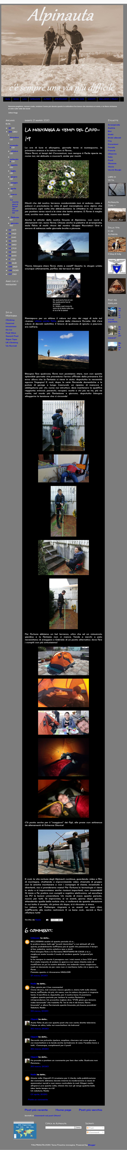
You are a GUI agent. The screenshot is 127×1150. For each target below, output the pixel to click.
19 (10, 230)
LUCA (24, 99)
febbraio (15, 217)
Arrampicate (114, 125)
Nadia (33, 984)
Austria (111, 128)
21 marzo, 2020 (39, 975)
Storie (111, 167)
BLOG (7, 99)
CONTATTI (91, 99)
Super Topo (11, 339)
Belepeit (119, 346)
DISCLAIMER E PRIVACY (108, 99)
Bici (110, 131)
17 (10, 237)
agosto (14, 165)
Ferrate (111, 147)
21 (10, 128)
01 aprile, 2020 (39, 1094)
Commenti (93, 1132)
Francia (111, 150)
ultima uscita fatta (45, 321)
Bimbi (110, 134)
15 (10, 245)
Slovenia (112, 163)
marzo (14, 194)
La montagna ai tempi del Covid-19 (14, 206)
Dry (110, 141)
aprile (13, 188)
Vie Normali (11, 346)
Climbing (10, 320)
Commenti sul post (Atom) (47, 1115)
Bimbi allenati (114, 138)
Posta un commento (38, 1099)
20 (11, 132)
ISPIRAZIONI (35, 99)
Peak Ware (11, 333)
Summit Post (12, 336)
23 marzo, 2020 (39, 1011)
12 (10, 256)
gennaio (15, 223)
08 (11, 270)
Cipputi (34, 1019)
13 (10, 252)
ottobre (14, 151)
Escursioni (113, 144)
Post (90, 1128)
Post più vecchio (90, 1109)
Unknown (35, 938)
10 (10, 263)
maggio (14, 183)
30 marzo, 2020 (40, 1028)
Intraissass (11, 326)
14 (10, 248)
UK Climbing (12, 342)
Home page (63, 1109)
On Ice (9, 330)
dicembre (14, 137)
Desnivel (10, 323)
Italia (110, 157)
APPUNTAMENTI (61, 99)
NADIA (16, 99)
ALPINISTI (47, 99)
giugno (14, 177)
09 (11, 267)
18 (10, 234)
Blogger (92, 1145)
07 (10, 274)
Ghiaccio (112, 154)
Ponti (110, 160)
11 (10, 259)
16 (10, 241)
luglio (13, 171)
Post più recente (36, 1109)
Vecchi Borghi (114, 170)
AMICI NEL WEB (77, 99)
